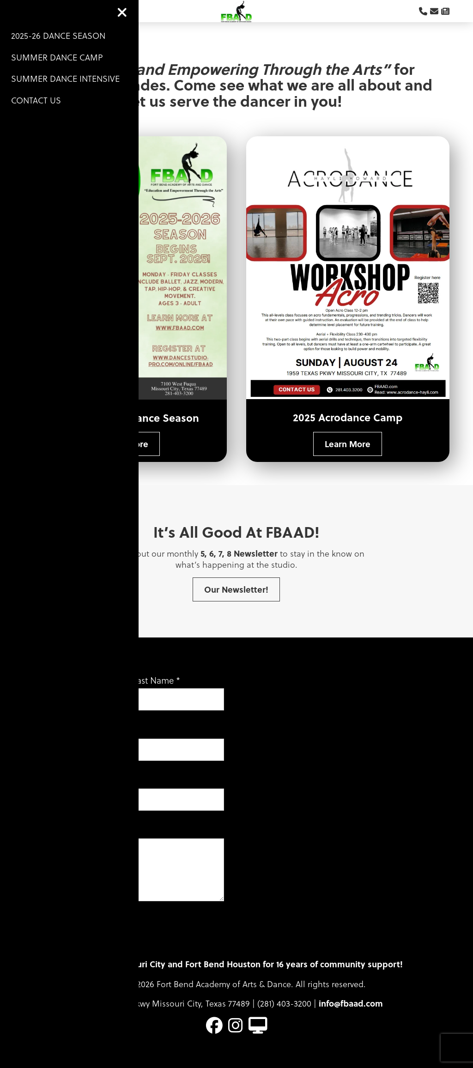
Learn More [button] (125, 455)
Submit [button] (51, 946)
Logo (236, 17)
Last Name (156, 691)
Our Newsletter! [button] (236, 601)
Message (50, 841)
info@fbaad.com (351, 1014)
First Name (54, 691)
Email (44, 740)
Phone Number (60, 791)
